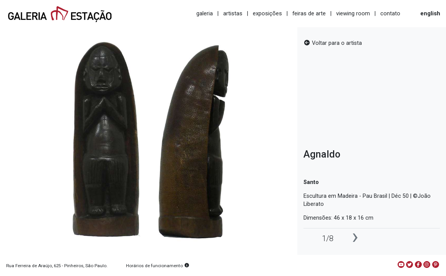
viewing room (353, 13)
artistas (232, 13)
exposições (267, 13)
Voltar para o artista (332, 43)
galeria (204, 13)
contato (390, 13)
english (430, 13)
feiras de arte (309, 13)
